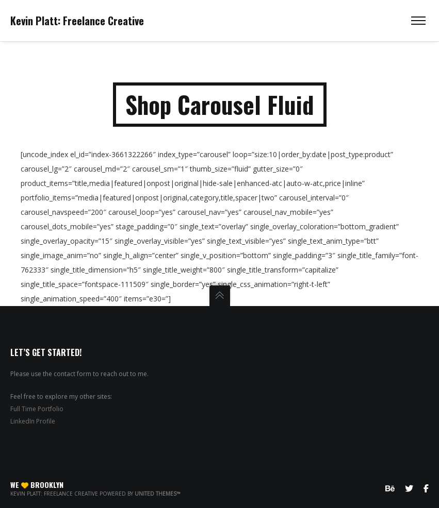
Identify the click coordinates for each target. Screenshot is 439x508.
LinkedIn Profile (32, 421)
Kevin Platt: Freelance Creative (77, 20)
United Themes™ (158, 493)
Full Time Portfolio (36, 408)
